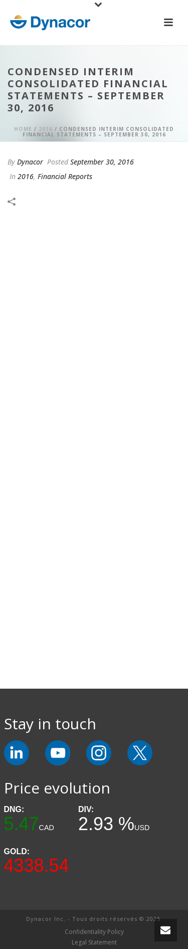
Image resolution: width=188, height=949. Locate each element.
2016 (46, 128)
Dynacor (30, 162)
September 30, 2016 (102, 162)
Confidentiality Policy (94, 932)
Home (23, 128)
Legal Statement (94, 942)
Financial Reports (65, 176)
